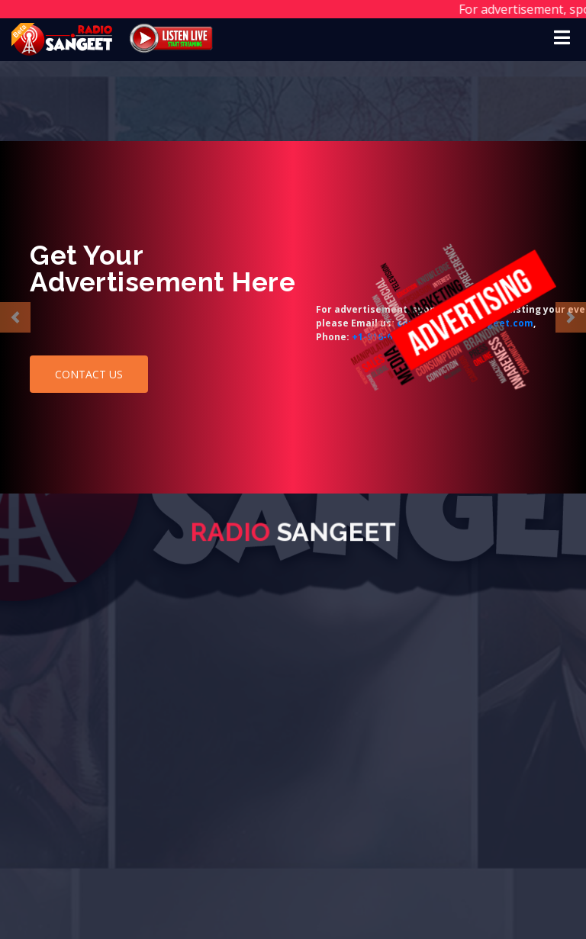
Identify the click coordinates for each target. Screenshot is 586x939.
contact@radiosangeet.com (179, 323)
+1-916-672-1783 (104, 336)
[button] (15, 317)
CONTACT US (89, 374)
